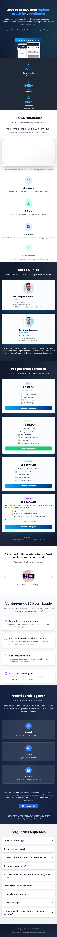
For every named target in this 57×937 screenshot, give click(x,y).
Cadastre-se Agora (28, 40)
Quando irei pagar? (28, 902)
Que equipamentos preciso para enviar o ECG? (28, 857)
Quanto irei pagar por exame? (28, 894)
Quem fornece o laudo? (28, 849)
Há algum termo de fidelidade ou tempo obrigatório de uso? (28, 875)
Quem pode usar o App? (28, 866)
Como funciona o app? (28, 840)
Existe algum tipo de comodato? (28, 885)
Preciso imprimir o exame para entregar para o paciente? (28, 912)
